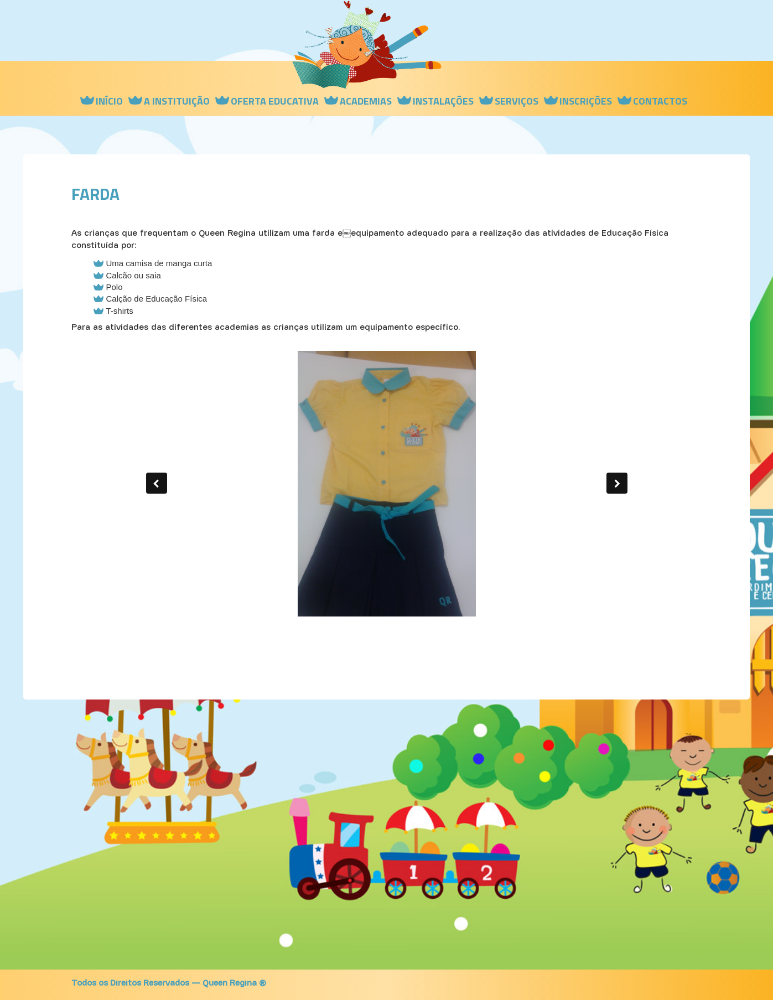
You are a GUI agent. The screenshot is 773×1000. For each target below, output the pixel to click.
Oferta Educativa (275, 101)
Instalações (443, 101)
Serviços (516, 101)
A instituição (177, 101)
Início (109, 101)
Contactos (660, 101)
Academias (366, 101)
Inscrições (585, 101)
